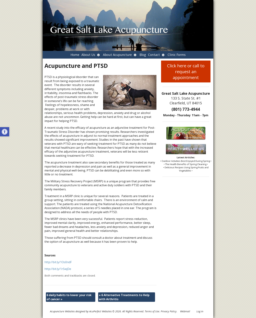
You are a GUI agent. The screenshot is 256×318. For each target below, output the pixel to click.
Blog (143, 55)
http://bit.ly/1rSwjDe (57, 269)
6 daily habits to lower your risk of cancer (69, 297)
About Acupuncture (117, 55)
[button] (4, 131)
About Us (88, 55)
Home (75, 55)
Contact (154, 55)
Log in (199, 311)
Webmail (185, 311)
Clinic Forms (177, 55)
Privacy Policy (169, 311)
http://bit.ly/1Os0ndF (58, 262)
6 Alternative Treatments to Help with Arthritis (124, 297)
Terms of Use (152, 311)
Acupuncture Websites (62, 311)
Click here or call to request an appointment (185, 71)
